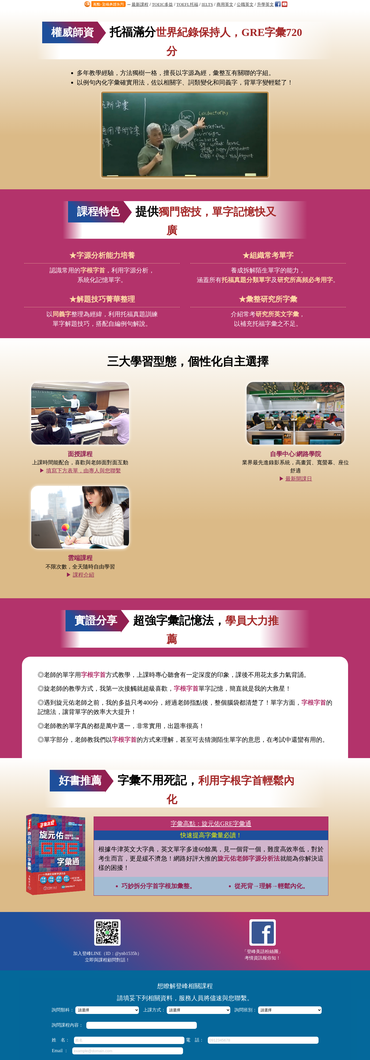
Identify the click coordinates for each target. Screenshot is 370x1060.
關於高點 (251, 1024)
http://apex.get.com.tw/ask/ (193, 1049)
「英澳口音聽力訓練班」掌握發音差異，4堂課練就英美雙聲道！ (184, 991)
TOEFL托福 (187, 4)
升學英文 (265, 4)
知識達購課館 (198, 1024)
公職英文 (245, 4)
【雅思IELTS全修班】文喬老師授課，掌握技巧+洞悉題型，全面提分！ (189, 970)
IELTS (207, 4)
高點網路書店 (227, 1024)
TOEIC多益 (162, 4)
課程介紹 (300, 441)
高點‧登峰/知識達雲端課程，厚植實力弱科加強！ (173, 984)
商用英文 (224, 4)
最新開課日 (191, 449)
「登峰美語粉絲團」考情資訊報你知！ (261, 785)
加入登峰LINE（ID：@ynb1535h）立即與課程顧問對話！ (108, 786)
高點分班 (270, 1024)
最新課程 (140, 4)
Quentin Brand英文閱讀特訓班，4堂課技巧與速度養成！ (178, 997)
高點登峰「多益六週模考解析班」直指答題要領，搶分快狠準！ (183, 977)
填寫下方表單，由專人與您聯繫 (81, 441)
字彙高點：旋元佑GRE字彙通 (211, 668)
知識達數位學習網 (165, 1024)
